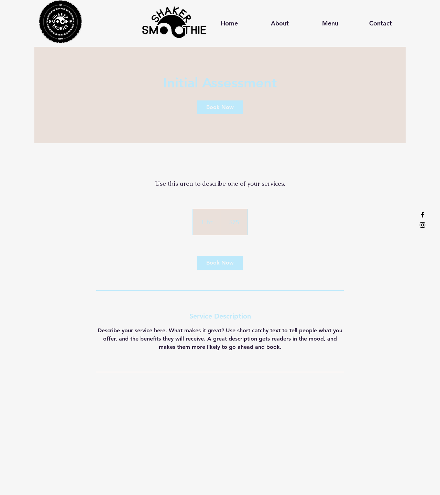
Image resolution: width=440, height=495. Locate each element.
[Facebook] (422, 214)
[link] (220, 107)
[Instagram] (422, 225)
